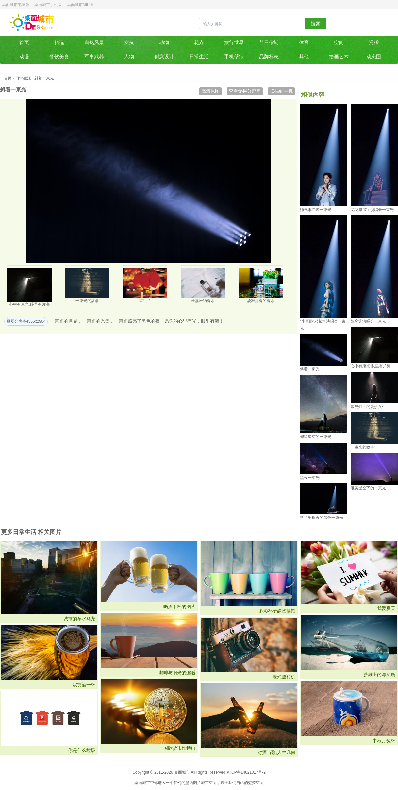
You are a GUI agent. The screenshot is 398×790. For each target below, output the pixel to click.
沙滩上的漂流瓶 (379, 674)
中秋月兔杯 (384, 740)
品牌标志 (269, 56)
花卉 (199, 42)
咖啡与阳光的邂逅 (177, 672)
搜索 (316, 23)
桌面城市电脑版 (15, 4)
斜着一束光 (310, 369)
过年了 (145, 300)
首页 (24, 42)
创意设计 (164, 56)
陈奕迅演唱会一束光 (368, 321)
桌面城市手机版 (48, 4)
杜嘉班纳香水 (203, 300)
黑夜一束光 (310, 477)
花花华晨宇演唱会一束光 (372, 209)
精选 (59, 42)
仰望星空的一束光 (315, 436)
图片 (197, 783)
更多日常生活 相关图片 (31, 532)
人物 (129, 56)
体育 (304, 42)
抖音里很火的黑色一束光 (321, 517)
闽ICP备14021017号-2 (246, 772)
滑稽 (374, 42)
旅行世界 (234, 42)
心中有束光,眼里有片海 (29, 304)
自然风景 (94, 42)
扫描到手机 (281, 91)
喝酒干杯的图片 (179, 606)
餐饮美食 (59, 56)
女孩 (129, 42)
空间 (339, 42)
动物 (164, 42)
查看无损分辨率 (245, 91)
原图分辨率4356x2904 (26, 321)
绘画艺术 (339, 56)
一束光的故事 (87, 300)
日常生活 (199, 56)
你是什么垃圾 (81, 750)
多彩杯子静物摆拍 (277, 610)
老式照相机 (284, 676)
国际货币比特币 (179, 748)
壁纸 (189, 783)
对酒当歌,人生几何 (276, 752)
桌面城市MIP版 (80, 4)
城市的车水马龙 (79, 618)
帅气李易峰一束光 (315, 209)
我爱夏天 (386, 608)
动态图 (373, 56)
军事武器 (94, 56)
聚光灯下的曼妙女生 (368, 406)
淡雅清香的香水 (260, 300)
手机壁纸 (234, 56)
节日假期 (269, 42)
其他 (304, 56)
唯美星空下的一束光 (368, 488)
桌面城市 (32, 22)
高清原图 (210, 91)
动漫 (24, 56)
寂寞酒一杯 (84, 684)
